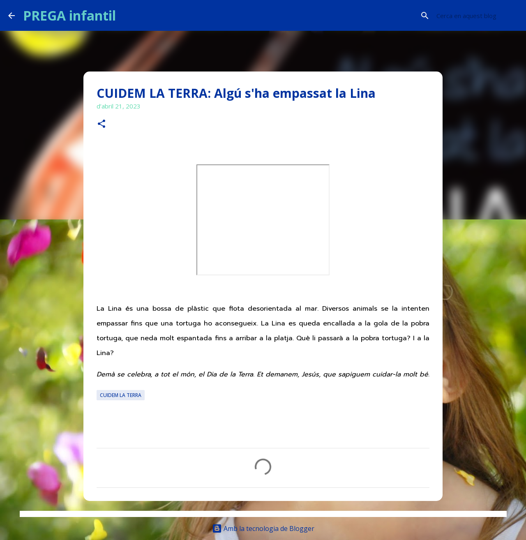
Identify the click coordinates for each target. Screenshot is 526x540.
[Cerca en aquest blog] (476, 15)
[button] (101, 124)
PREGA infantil (69, 15)
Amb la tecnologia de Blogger (263, 528)
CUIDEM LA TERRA (120, 395)
